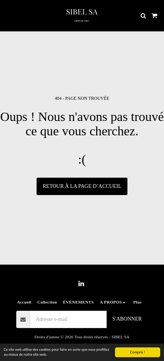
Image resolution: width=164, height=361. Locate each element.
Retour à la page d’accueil (82, 186)
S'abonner (127, 319)
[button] (8, 15)
